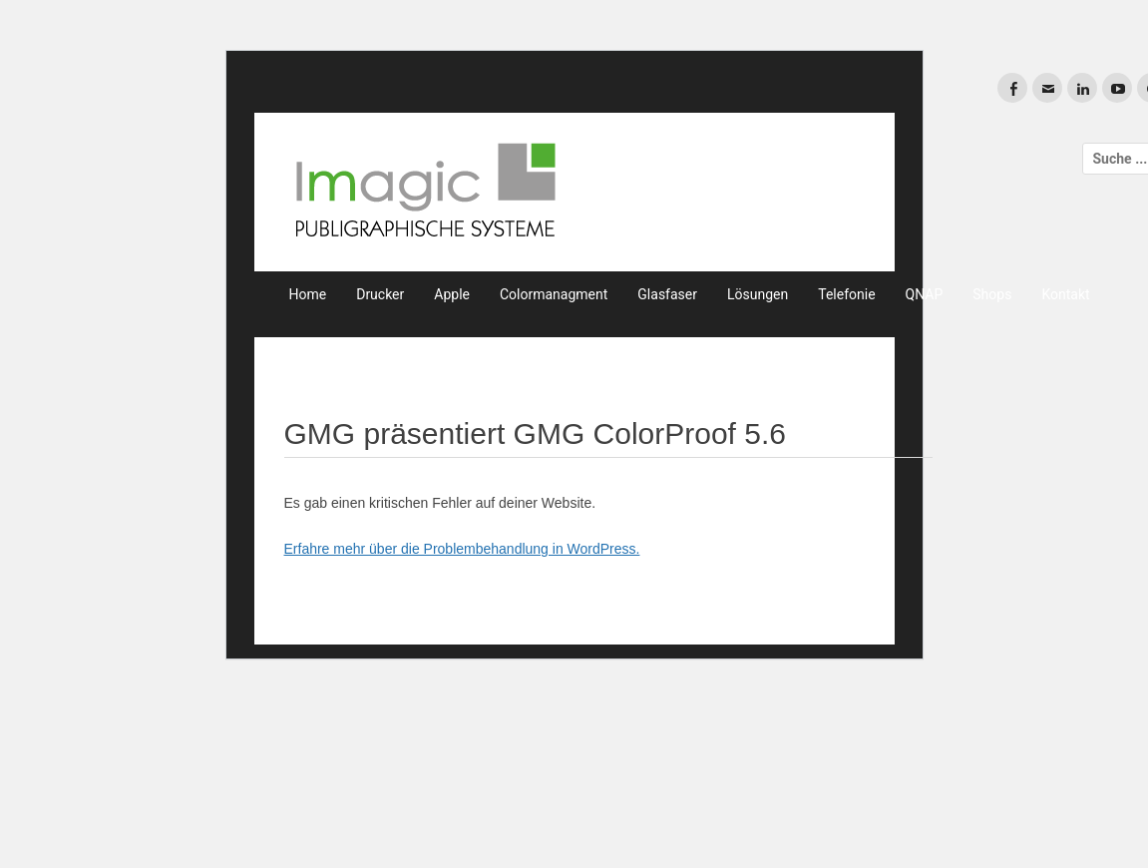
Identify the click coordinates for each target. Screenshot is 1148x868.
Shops (991, 294)
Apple (452, 294)
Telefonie (846, 294)
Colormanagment (553, 294)
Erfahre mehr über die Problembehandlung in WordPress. (462, 549)
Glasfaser (667, 294)
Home (308, 294)
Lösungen (757, 294)
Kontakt (1065, 294)
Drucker (380, 294)
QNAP (925, 294)
